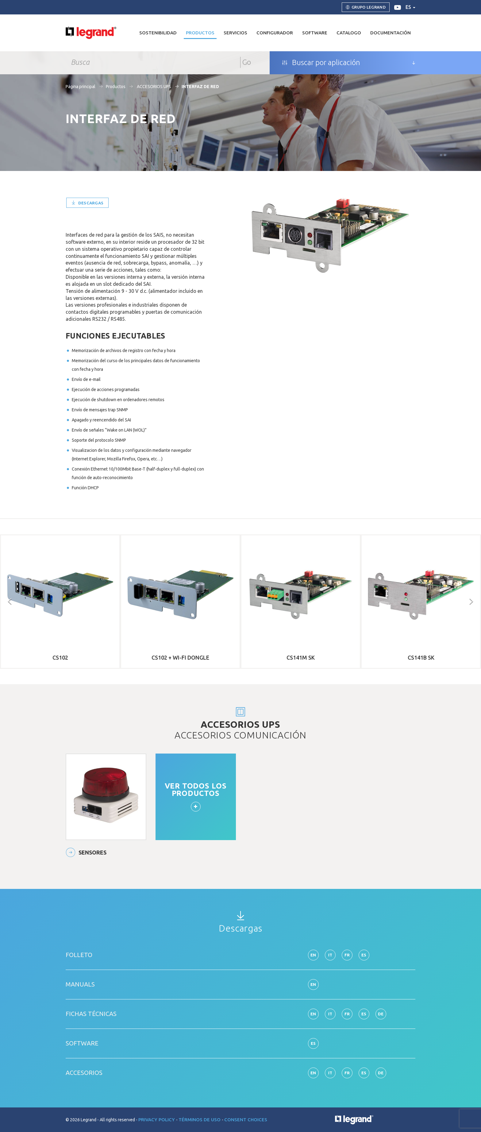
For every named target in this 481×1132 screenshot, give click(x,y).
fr (347, 955)
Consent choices (245, 1119)
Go (246, 62)
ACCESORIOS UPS (153, 86)
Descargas (87, 203)
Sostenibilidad (158, 32)
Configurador (274, 32)
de (381, 1014)
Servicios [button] (235, 32)
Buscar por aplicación (321, 62)
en (313, 955)
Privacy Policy (157, 1119)
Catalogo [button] (349, 32)
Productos (115, 86)
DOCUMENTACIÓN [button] (390, 32)
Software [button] (314, 32)
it (330, 955)
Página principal (80, 86)
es (410, 7)
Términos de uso (200, 1119)
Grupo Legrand (366, 7)
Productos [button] (200, 32)
